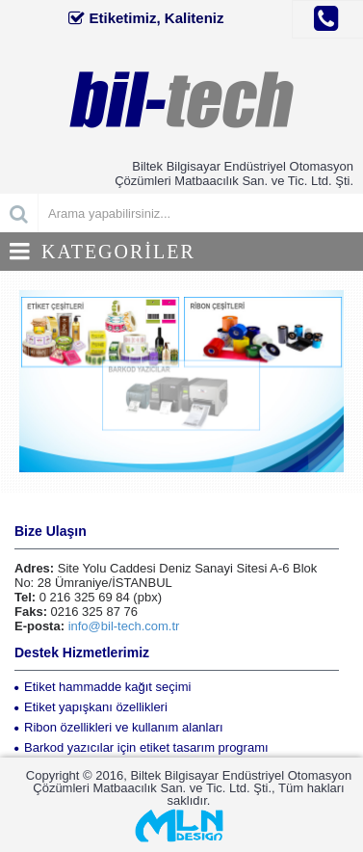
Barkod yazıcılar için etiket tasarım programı (141, 747)
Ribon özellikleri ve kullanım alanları (118, 727)
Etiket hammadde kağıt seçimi (102, 686)
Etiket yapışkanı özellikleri (91, 707)
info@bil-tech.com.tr (124, 626)
